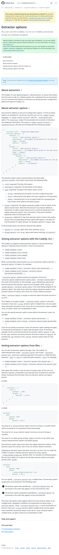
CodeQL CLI (18, 7)
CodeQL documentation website (38, 80)
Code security (8, 7)
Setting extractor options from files (21, 345)
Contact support (7, 532)
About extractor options (15, 108)
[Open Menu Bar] (56, 3)
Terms (17, 548)
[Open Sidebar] (2, 7)
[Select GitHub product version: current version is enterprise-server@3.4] (27, 3)
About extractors (11, 90)
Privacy (22, 548)
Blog (49, 548)
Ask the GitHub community (10, 529)
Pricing (34, 548)
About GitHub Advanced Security (14, 50)
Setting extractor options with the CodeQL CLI (27, 238)
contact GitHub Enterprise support (39, 20)
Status (28, 548)
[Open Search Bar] (51, 3)
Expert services (41, 548)
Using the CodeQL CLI (30, 7)
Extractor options (44, 7)
